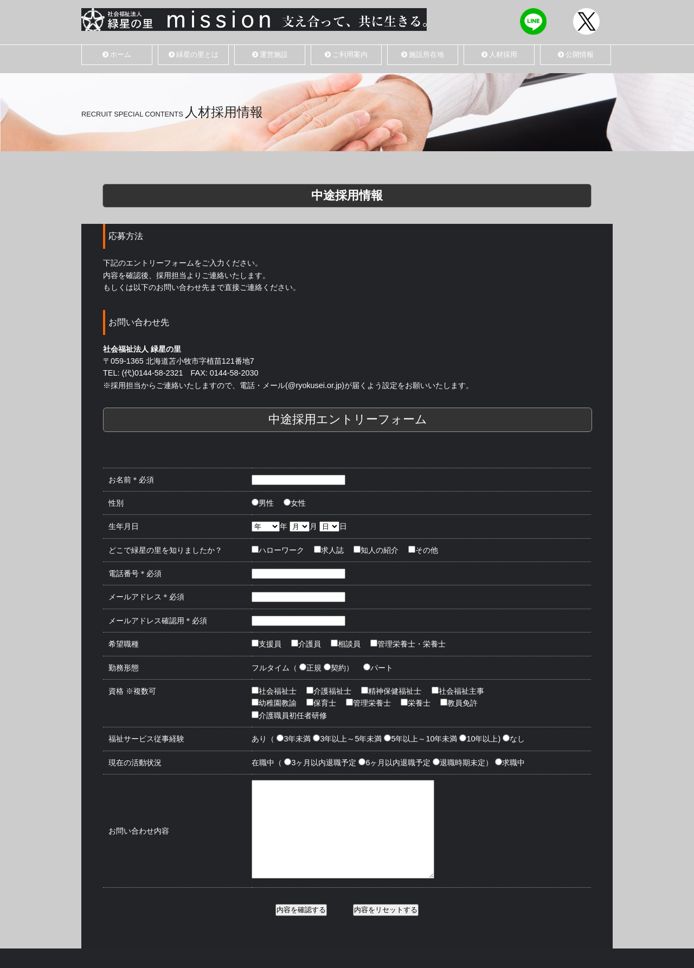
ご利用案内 (346, 54)
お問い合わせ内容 (138, 840)
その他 (424, 550)
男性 (263, 503)
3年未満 (294, 738)
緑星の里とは (194, 54)
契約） (339, 667)
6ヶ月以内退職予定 (395, 762)
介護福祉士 (330, 691)
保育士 (322, 703)
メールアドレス (146, 596)
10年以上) (481, 738)
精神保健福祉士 (392, 691)
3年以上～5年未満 (348, 738)
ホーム (116, 54)
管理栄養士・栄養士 (409, 644)
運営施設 (270, 54)
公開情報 (576, 54)
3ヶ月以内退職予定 (321, 762)
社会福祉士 (275, 691)
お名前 (131, 479)
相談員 (346, 644)
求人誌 (329, 550)
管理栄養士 (369, 703)
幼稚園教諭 (275, 703)
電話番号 (135, 573)
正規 (311, 667)
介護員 (306, 644)
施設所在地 (422, 54)
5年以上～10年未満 (421, 738)
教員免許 (460, 703)
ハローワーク (278, 550)
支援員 (267, 644)
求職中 (510, 762)
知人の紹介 (377, 550)
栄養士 (416, 703)
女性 (295, 503)
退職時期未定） (463, 762)
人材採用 (499, 54)
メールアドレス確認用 (157, 620)
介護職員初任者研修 (290, 715)
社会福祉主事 (458, 691)
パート (379, 667)
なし (514, 738)
